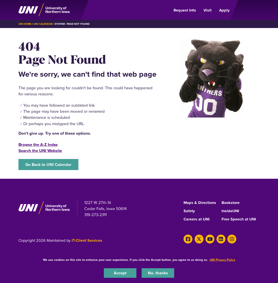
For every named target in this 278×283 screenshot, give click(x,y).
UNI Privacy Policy (222, 260)
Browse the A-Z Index (38, 144)
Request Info (185, 10)
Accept (120, 273)
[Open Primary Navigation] (247, 10)
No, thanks (158, 273)
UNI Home (24, 24)
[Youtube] (209, 239)
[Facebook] (188, 239)
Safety (189, 211)
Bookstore (231, 202)
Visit (208, 10)
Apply (224, 10)
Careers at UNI (197, 219)
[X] (199, 239)
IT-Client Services (87, 240)
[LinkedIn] (221, 239)
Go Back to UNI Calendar (48, 164)
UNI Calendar (42, 24)
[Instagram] (231, 239)
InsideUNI (230, 211)
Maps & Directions (200, 202)
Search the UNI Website (40, 151)
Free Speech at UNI (239, 219)
